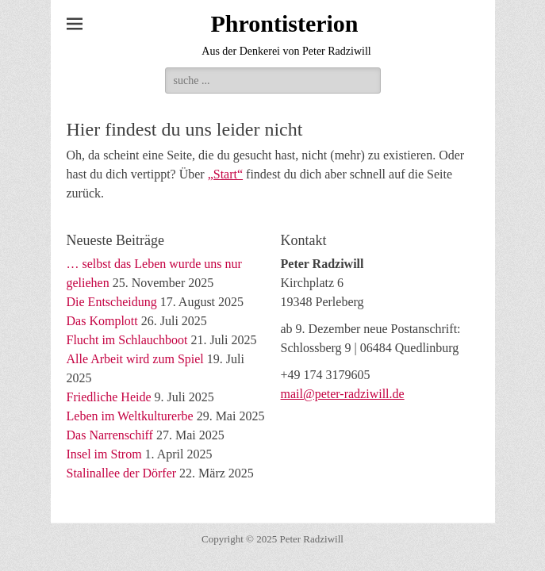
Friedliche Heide (109, 397)
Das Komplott (102, 321)
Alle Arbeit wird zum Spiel (135, 359)
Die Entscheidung (112, 301)
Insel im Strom (104, 454)
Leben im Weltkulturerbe (130, 416)
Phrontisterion (284, 23)
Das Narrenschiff (110, 435)
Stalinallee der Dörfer (122, 473)
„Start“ (225, 174)
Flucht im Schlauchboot (127, 340)
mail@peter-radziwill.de (343, 393)
